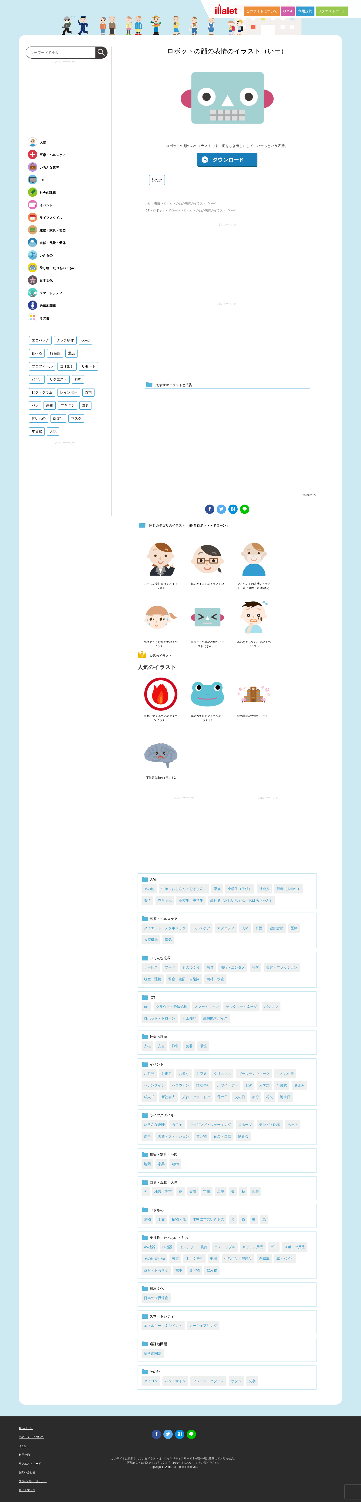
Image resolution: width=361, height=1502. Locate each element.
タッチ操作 (65, 340)
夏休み (299, 1085)
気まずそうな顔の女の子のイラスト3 (161, 644)
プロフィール (42, 366)
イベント (157, 1064)
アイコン (151, 1381)
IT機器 (167, 1247)
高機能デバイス (215, 1018)
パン (35, 405)
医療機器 (151, 940)
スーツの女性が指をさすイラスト (161, 586)
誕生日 (285, 1097)
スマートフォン (206, 1007)
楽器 (213, 1259)
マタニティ (226, 928)
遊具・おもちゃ (156, 1270)
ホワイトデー (227, 1085)
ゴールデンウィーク (254, 1074)
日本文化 (157, 1289)
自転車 (264, 1259)
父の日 (240, 1097)
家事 (147, 1136)
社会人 (264, 889)
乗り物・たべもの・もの (169, 1238)
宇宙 (206, 1192)
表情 (157, 203)
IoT (146, 1007)
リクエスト (58, 379)
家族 (217, 889)
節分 (255, 1097)
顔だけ (157, 180)
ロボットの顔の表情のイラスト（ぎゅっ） (207, 644)
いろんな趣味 (154, 1125)
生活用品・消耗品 (238, 1259)
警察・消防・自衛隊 (184, 979)
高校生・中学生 (191, 900)
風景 (255, 1192)
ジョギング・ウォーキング (210, 1125)
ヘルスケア (201, 928)
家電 (175, 1259)
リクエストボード (332, 11)
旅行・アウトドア (196, 1097)
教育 (210, 967)
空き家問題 (152, 1353)
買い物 (201, 1136)
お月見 (149, 1074)
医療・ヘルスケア (164, 919)
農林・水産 (215, 979)
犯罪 (189, 1046)
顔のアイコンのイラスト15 (207, 583)
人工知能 (189, 1018)
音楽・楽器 (222, 1136)
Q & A (287, 11)
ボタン (236, 1381)
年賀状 (37, 431)
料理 (77, 379)
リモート (88, 366)
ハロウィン (180, 1085)
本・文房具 (194, 1259)
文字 (252, 1381)
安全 (161, 1046)
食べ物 (194, 1270)
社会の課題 (158, 1037)
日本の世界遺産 (156, 1298)
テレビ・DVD (269, 1125)
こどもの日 (285, 1074)
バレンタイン (154, 1085)
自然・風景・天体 (164, 1182)
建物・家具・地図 (164, 1155)
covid (85, 340)
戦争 (175, 1046)
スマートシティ (162, 1316)
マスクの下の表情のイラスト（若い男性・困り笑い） (254, 586)
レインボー (69, 392)
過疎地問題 (158, 1344)
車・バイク (285, 1259)
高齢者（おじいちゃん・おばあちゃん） (241, 900)
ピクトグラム (42, 392)
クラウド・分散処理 (171, 1007)
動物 (147, 1219)
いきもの (157, 1210)
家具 (161, 1164)
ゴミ (273, 1247)
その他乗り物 (154, 1259)
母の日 (222, 1097)
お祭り (184, 1074)
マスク (76, 418)
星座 (220, 1192)
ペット (292, 1125)
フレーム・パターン (208, 1381)
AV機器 (149, 1247)
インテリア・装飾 (193, 1247)
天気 (192, 1192)
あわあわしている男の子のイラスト (254, 644)
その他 (149, 889)
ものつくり (191, 967)
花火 (269, 1097)
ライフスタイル (162, 1115)
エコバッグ (40, 340)
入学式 (264, 1085)
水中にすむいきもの (208, 1219)
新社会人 (168, 1097)
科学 (255, 967)
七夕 (248, 1085)
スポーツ (245, 1125)
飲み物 (212, 1270)
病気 (168, 940)
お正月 (166, 1074)
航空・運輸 (152, 979)
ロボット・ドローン (166, 210)
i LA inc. (167, 1467)
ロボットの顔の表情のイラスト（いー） (227, 51)
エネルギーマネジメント (163, 1326)
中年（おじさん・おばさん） (184, 889)
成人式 (149, 1097)
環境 (203, 1046)
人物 (148, 203)
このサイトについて (261, 11)
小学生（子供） (240, 889)
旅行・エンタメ (233, 967)
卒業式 (282, 1085)
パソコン (271, 1007)
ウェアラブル (224, 1247)
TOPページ (26, 1428)
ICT (147, 210)
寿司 (88, 392)
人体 (245, 928)
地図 (147, 1164)
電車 (178, 1270)
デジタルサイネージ (241, 1007)
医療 (293, 928)
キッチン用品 (252, 1247)
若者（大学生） (289, 889)
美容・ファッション (281, 967)
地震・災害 (163, 1192)
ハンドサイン (175, 1381)
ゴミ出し (67, 366)
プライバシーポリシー (33, 1481)
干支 (161, 1219)
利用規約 (305, 11)
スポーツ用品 (294, 1247)
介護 (259, 928)
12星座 (55, 353)
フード (170, 967)
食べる (37, 353)
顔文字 (58, 418)
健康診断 (276, 928)
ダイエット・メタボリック (165, 928)
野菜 (85, 405)
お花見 (201, 1074)
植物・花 (179, 1219)
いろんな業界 (160, 958)
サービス (151, 967)
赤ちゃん (165, 900)
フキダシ (67, 405)
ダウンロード (227, 160)
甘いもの (39, 418)
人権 (147, 1046)
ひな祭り (203, 1085)
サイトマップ (27, 1490)
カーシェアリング (203, 1326)
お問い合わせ (27, 1472)
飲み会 (243, 1136)
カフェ (177, 1125)
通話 (71, 353)
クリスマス (222, 1074)
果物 (49, 405)
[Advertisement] (226, 260)
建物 (175, 1164)
